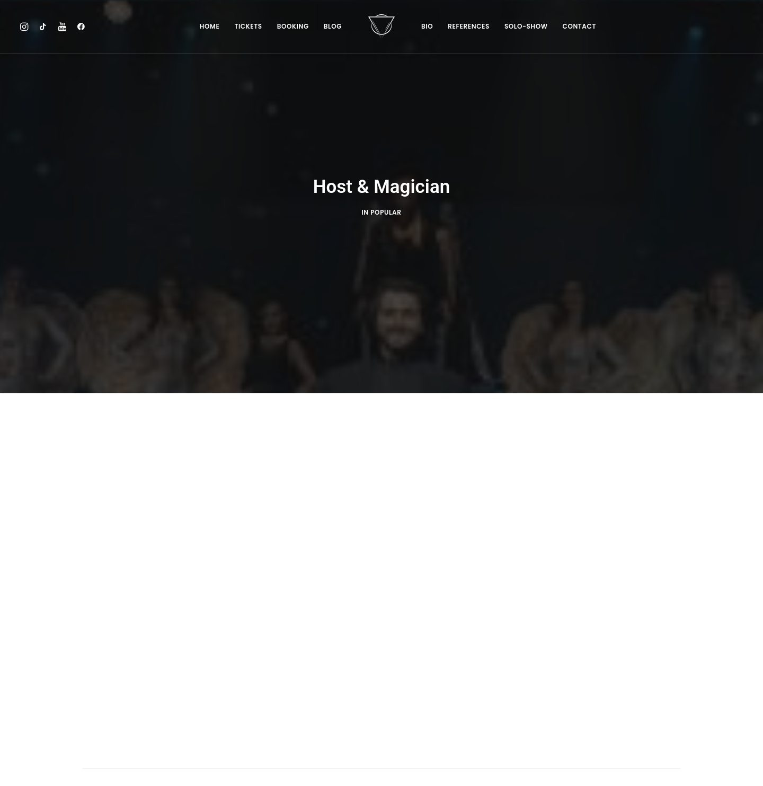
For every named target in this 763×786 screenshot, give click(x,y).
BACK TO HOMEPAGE (381, 754)
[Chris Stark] (381, 26)
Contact (579, 26)
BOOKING (293, 26)
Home (210, 26)
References (469, 26)
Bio (427, 26)
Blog (333, 26)
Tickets (248, 26)
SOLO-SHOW (526, 26)
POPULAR (385, 190)
